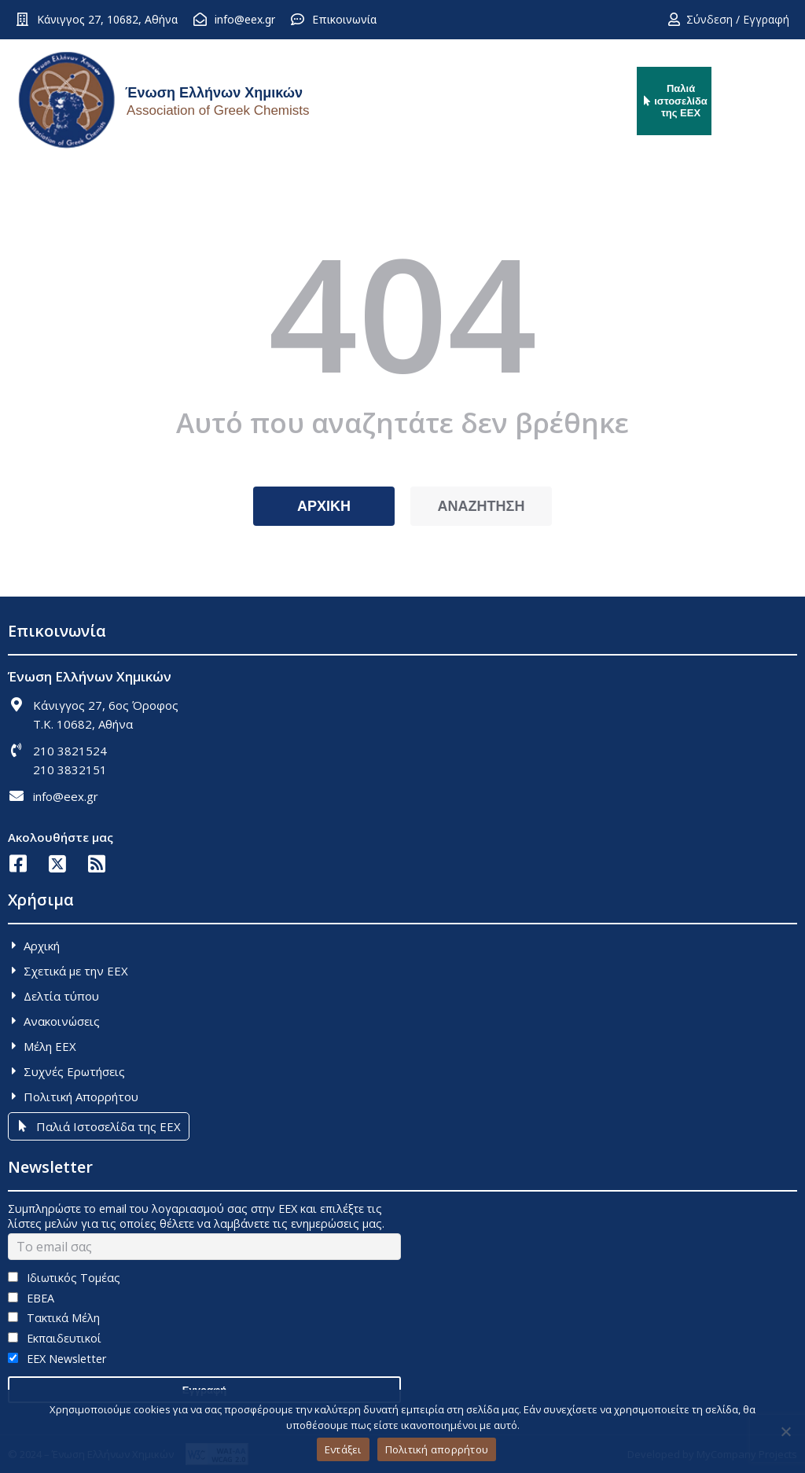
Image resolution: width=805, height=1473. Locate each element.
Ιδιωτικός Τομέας (64, 1277)
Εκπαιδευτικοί (54, 1338)
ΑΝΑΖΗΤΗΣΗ (481, 506)
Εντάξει (343, 1449)
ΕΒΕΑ (31, 1298)
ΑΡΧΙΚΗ (324, 506)
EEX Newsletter (57, 1358)
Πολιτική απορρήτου (437, 1449)
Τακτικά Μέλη (54, 1317)
